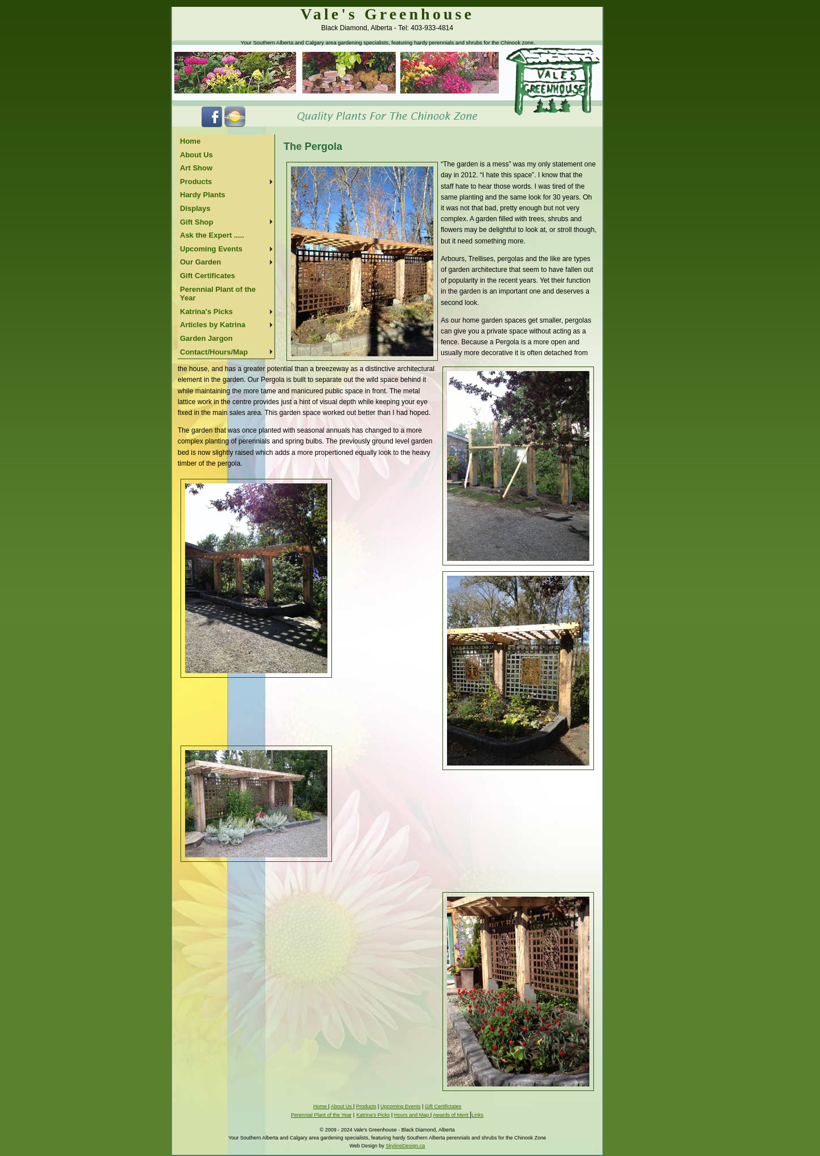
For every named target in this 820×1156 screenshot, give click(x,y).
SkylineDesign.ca (405, 1146)
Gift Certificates (207, 275)
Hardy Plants (202, 194)
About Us (196, 154)
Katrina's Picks (206, 311)
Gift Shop (197, 222)
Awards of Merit (451, 1115)
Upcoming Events (211, 249)
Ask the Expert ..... (212, 235)
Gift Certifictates (443, 1106)
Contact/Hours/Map (214, 352)
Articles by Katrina (212, 324)
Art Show (196, 168)
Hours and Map (412, 1115)
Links (477, 1115)
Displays (195, 208)
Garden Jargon (206, 338)
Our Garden (200, 262)
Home (190, 141)
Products (196, 181)
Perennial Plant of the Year (218, 294)
